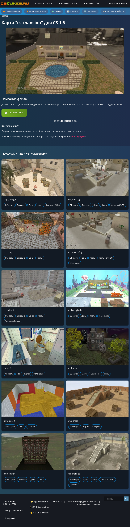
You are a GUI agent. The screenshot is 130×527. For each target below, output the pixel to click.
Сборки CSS (92, 3)
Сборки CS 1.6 (68, 3)
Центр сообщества (13, 510)
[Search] (126, 498)
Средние (31, 426)
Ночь (106, 374)
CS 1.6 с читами (41, 513)
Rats (18, 374)
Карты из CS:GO (53, 205)
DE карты (9, 205)
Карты (4, 15)
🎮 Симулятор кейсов (113, 11)
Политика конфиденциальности (82, 501)
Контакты (57, 501)
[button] (14, 113)
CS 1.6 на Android (40, 507)
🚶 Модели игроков (36, 11)
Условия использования (88, 504)
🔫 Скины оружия (11, 11)
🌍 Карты (56, 11)
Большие (21, 205)
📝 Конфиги (72, 11)
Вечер (31, 316)
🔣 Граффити (90, 11)
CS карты (74, 316)
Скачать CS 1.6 (43, 3)
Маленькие (75, 263)
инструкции (78, 136)
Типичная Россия (12, 321)
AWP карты (10, 426)
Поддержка (9, 518)
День (31, 205)
